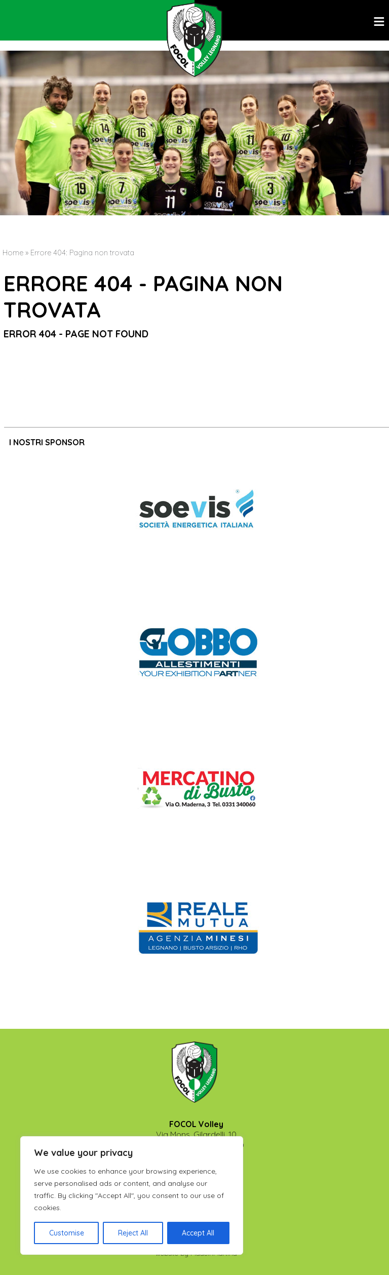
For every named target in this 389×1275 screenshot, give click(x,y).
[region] (131, 1195)
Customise (66, 1233)
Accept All (198, 1233)
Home (13, 252)
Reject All (133, 1233)
